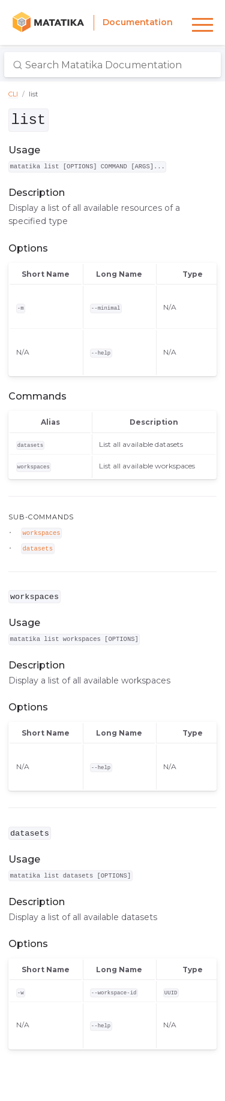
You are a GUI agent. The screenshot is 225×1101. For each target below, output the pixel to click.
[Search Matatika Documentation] (112, 64)
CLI (13, 94)
